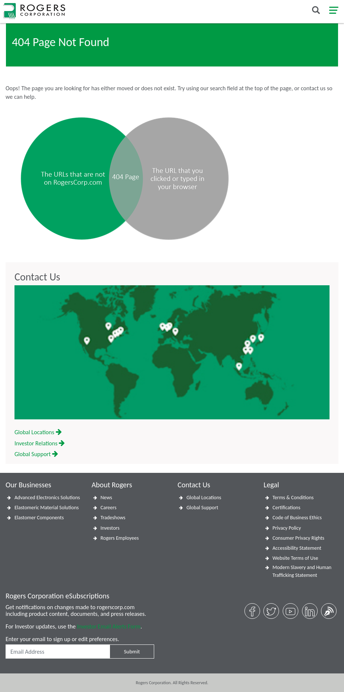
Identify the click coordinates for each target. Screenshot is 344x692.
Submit (132, 651)
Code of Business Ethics (297, 517)
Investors (110, 528)
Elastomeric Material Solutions (46, 507)
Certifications (287, 507)
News (106, 497)
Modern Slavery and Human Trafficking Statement (302, 571)
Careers (109, 507)
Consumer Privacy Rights (299, 538)
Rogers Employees (120, 538)
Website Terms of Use (295, 558)
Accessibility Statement (297, 548)
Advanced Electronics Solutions (47, 497)
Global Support (36, 454)
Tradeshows (113, 517)
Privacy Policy (287, 528)
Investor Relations (39, 443)
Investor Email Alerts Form (108, 626)
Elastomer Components (39, 517)
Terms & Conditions (293, 497)
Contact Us (37, 277)
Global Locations (38, 432)
